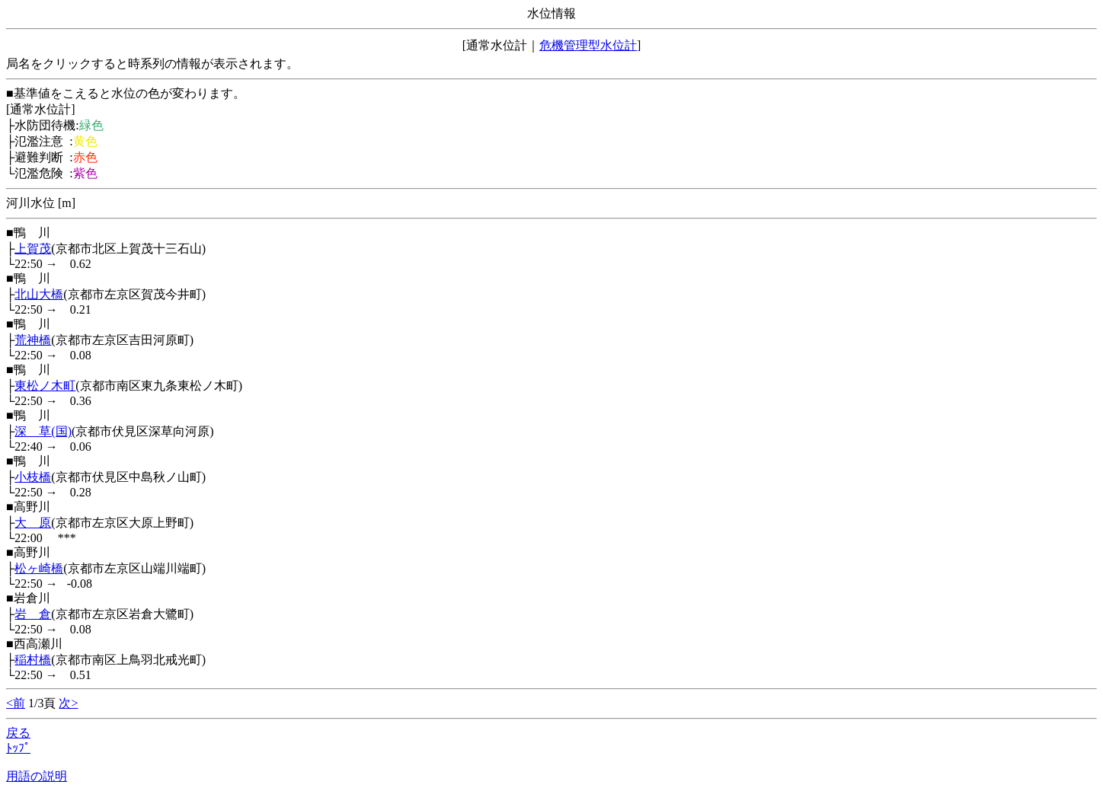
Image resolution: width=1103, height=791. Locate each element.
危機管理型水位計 (588, 45)
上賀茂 (32, 248)
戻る (18, 732)
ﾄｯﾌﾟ (18, 748)
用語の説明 (36, 776)
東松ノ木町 (44, 385)
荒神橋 (32, 339)
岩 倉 (32, 614)
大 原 (32, 522)
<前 (15, 703)
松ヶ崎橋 (38, 568)
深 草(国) (43, 431)
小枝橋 (32, 476)
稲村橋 (32, 659)
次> (68, 703)
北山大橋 (38, 294)
